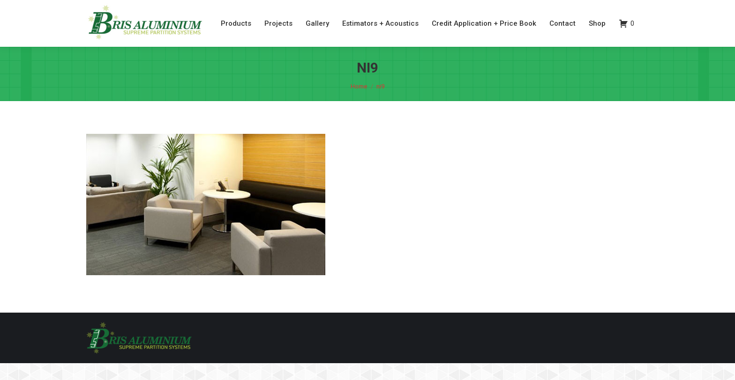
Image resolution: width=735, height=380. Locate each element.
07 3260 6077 (595, 8)
